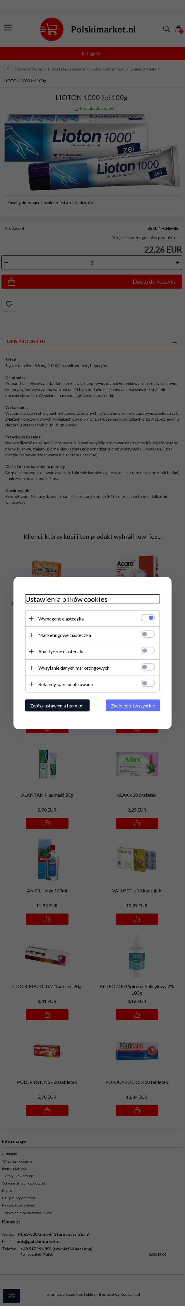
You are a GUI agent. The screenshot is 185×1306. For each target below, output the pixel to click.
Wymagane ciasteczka (61, 618)
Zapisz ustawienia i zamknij (57, 705)
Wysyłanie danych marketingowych (73, 668)
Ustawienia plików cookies (66, 599)
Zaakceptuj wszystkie (133, 705)
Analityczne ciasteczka (61, 651)
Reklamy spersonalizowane (65, 684)
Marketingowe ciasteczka (64, 635)
